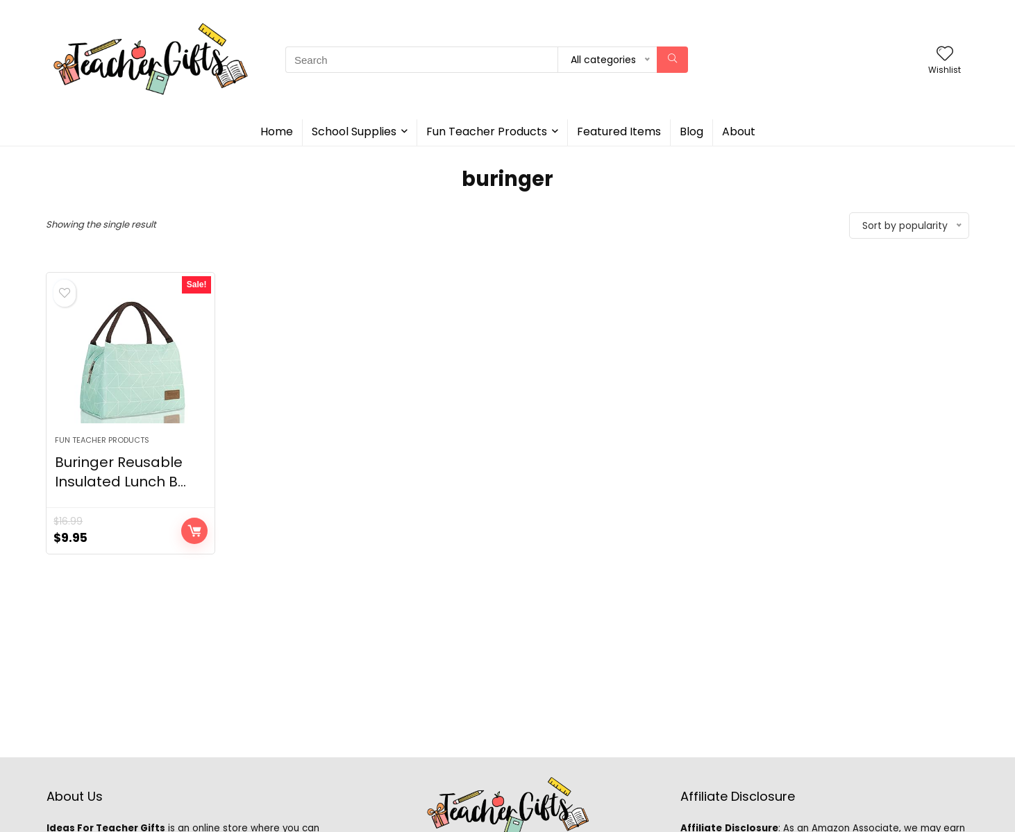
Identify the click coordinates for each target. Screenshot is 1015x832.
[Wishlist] (945, 54)
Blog (691, 131)
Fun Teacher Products (486, 131)
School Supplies (354, 131)
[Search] (672, 59)
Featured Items (619, 131)
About (738, 131)
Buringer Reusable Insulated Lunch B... (120, 471)
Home (276, 131)
